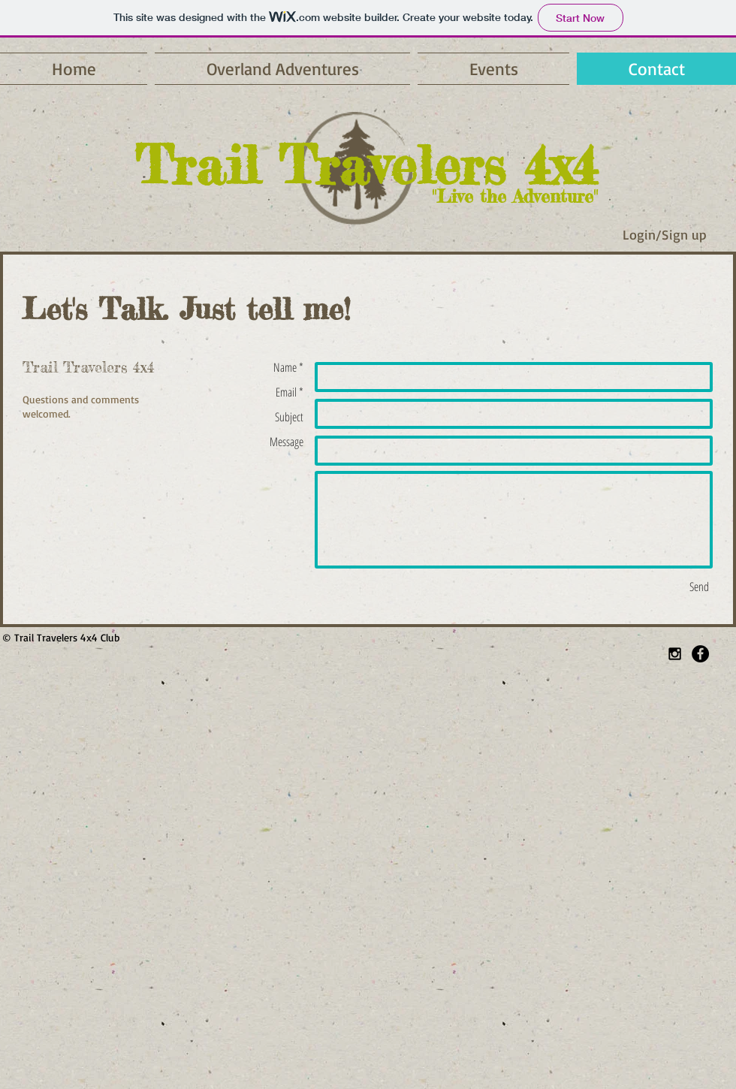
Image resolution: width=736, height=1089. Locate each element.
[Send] (699, 587)
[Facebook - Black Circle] (700, 653)
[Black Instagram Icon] (674, 653)
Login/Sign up (665, 234)
